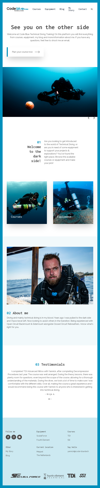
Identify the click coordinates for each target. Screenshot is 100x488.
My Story (71, 9)
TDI (69, 436)
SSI (69, 440)
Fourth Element (43, 440)
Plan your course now (26, 52)
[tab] (49, 399)
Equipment (50, 9)
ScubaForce (42, 436)
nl (92, 9)
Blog (62, 9)
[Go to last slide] (89, 118)
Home (26, 9)
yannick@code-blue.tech (78, 451)
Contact (83, 9)
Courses (37, 9)
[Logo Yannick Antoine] (15, 9)
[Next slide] (94, 118)
